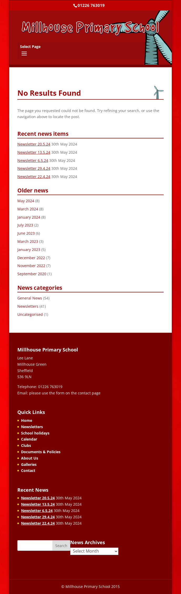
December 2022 (31, 257)
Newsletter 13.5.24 (33, 152)
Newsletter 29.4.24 (33, 168)
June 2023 (26, 233)
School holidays (35, 433)
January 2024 (28, 217)
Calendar (29, 439)
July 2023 (25, 225)
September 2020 (31, 273)
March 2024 (27, 208)
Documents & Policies (41, 451)
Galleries (29, 464)
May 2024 (25, 200)
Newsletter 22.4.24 (33, 176)
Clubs (26, 445)
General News (29, 298)
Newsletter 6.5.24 (32, 160)
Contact (28, 470)
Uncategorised (30, 314)
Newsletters (27, 306)
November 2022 (31, 265)
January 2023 (28, 249)
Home (26, 420)
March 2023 (27, 241)
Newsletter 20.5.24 (33, 144)
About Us (29, 458)
